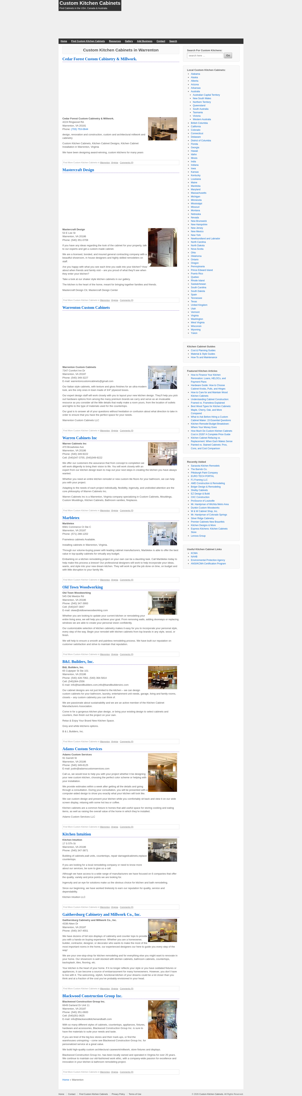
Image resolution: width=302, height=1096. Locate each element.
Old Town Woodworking (82, 587)
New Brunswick (199, 221)
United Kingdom (199, 305)
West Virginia (197, 322)
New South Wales (202, 98)
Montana (195, 210)
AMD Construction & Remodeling (208, 483)
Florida (194, 144)
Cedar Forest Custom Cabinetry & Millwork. (99, 59)
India (193, 161)
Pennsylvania (198, 266)
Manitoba (195, 186)
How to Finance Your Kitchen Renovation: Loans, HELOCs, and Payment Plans (208, 378)
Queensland (199, 105)
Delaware (196, 137)
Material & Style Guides (203, 354)
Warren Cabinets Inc (79, 438)
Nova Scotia (197, 249)
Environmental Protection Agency (208, 560)
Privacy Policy (118, 1094)
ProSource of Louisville (203, 500)
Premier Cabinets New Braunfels (207, 521)
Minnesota (196, 200)
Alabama (195, 74)
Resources (115, 41)
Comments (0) (126, 162)
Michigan (195, 196)
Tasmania (198, 112)
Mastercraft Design (78, 170)
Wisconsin (196, 326)
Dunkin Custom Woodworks (205, 507)
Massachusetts (198, 193)
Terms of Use (135, 1094)
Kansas (195, 172)
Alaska (194, 77)
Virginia (114, 162)
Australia (195, 91)
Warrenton (105, 162)
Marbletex (71, 518)
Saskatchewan (198, 284)
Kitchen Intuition (76, 834)
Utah (193, 308)
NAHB (194, 556)
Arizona (195, 84)
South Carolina (198, 287)
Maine (194, 182)
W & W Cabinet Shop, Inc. (204, 511)
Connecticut (197, 133)
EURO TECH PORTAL (202, 476)
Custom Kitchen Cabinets (90, 3)
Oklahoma (196, 256)
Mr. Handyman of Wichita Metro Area (210, 504)
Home (64, 41)
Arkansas (195, 88)
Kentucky (195, 175)
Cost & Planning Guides (203, 350)
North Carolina (198, 242)
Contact (161, 41)
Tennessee (196, 298)
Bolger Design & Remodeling (206, 486)
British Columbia (199, 123)
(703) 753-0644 (79, 129)
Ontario (194, 259)
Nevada (195, 217)
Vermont (195, 312)
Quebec (195, 277)
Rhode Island (198, 280)
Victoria (196, 116)
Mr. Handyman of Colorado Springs (209, 514)
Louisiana (196, 179)
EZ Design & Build (200, 493)
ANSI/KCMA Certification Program (208, 563)
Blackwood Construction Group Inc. (92, 996)
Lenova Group (198, 536)
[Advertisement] (120, 90)
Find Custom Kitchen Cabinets (88, 41)
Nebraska (196, 214)
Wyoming (195, 329)
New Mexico (197, 231)
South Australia (200, 109)
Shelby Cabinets (199, 490)
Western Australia (202, 119)
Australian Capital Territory (206, 95)
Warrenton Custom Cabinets (86, 307)
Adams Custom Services (82, 749)
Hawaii (194, 151)
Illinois (194, 158)
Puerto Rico (197, 273)
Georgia (195, 147)
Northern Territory (202, 102)
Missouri (195, 207)
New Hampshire (199, 224)
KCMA (194, 553)
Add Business (144, 41)
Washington (197, 319)
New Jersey (197, 228)
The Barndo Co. (199, 469)
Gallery (129, 41)
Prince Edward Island (202, 270)
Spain (194, 294)
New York (196, 235)
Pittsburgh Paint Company (204, 472)
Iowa (193, 168)
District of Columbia (201, 140)
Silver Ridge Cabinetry (202, 518)
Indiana (194, 165)
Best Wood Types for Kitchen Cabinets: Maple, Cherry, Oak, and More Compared (211, 410)
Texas (194, 301)
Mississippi (196, 203)
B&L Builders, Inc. (78, 661)
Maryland (195, 189)
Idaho (194, 154)
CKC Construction (200, 497)
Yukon (194, 333)
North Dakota (198, 245)
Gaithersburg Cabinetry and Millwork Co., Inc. (101, 914)
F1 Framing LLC (199, 479)
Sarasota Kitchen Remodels (205, 465)
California (196, 126)
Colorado (195, 130)
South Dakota (198, 291)
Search (173, 41)
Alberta (194, 81)
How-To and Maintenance (204, 357)
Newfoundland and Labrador (205, 238)
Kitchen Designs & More (203, 525)
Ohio (193, 252)
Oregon (195, 263)
